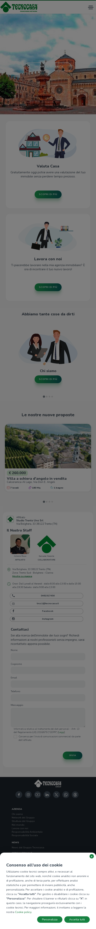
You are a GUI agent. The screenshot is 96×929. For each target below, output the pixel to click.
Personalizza (49, 919)
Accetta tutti (77, 919)
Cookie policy (23, 912)
